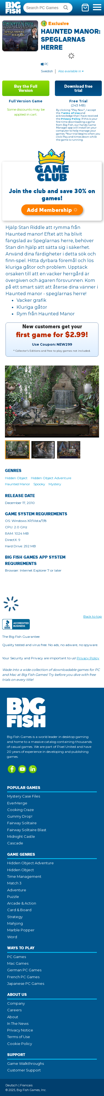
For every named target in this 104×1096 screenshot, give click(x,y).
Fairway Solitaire (22, 823)
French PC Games (23, 977)
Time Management (24, 876)
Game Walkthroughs (25, 1063)
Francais (26, 1085)
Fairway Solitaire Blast (26, 830)
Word (12, 937)
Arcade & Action (21, 903)
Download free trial (78, 88)
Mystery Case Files (23, 796)
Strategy (15, 916)
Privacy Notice (20, 1030)
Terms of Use (70, 112)
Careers (14, 1010)
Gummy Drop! (19, 816)
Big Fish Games (14, 7)
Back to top (92, 616)
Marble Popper (20, 930)
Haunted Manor (17, 484)
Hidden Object (16, 478)
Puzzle (13, 896)
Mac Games (17, 963)
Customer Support (24, 1070)
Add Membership (52, 209)
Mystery (55, 484)
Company (16, 1003)
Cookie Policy (19, 1043)
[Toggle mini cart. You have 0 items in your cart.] (85, 7)
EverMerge (17, 803)
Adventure (16, 890)
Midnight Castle (21, 836)
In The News (17, 1023)
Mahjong (15, 923)
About (12, 1017)
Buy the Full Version (25, 88)
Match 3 (14, 883)
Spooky (39, 484)
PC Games (16, 956)
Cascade (15, 843)
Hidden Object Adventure (51, 478)
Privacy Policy (70, 118)
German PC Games (24, 970)
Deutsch (12, 1085)
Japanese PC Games (25, 983)
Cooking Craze (20, 809)
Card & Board (19, 910)
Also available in (71, 71)
